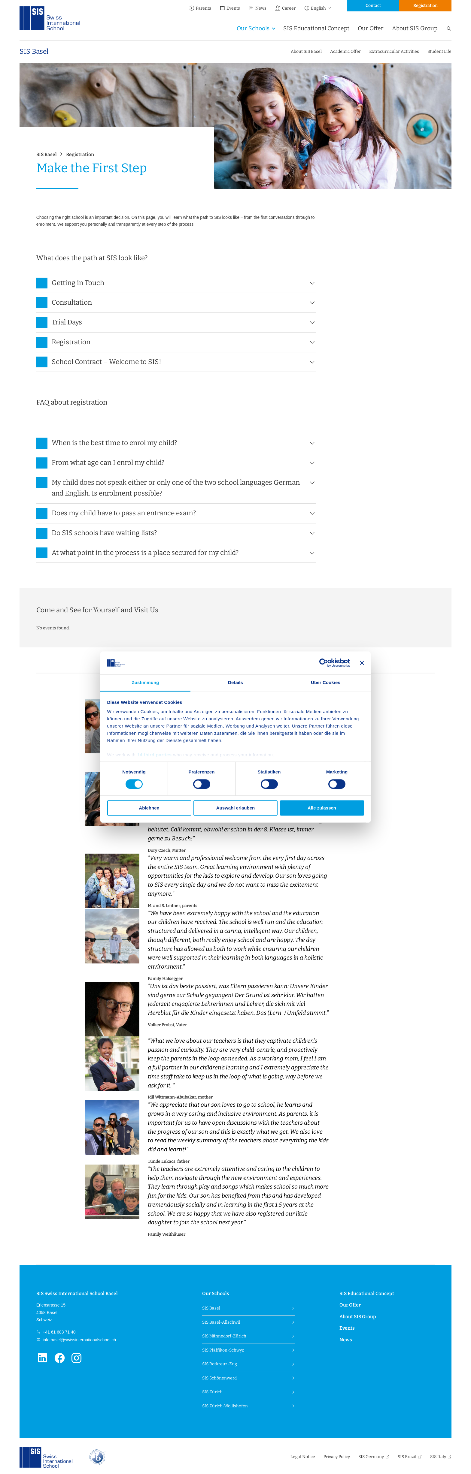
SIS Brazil (407, 1456)
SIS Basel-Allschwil (221, 1322)
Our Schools (253, 28)
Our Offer (371, 28)
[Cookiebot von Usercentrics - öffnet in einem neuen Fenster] (323, 662)
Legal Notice (302, 1456)
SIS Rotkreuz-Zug (219, 1364)
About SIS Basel (306, 51)
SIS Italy (438, 1456)
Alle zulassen (322, 808)
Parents (200, 8)
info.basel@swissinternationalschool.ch (78, 1339)
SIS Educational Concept (316, 28)
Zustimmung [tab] (145, 682)
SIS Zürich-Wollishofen (225, 1406)
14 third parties (154, 755)
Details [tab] (235, 682)
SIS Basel (34, 51)
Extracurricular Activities (394, 51)
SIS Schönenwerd (219, 1378)
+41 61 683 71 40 (58, 1332)
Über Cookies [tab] (325, 682)
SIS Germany (371, 1456)
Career (285, 8)
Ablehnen (149, 808)
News (257, 8)
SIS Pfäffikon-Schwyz (223, 1350)
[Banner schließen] (362, 663)
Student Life (439, 51)
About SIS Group (414, 28)
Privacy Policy (337, 1456)
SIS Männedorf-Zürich (224, 1336)
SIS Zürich (212, 1391)
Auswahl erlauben (235, 808)
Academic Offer (345, 51)
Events (230, 8)
